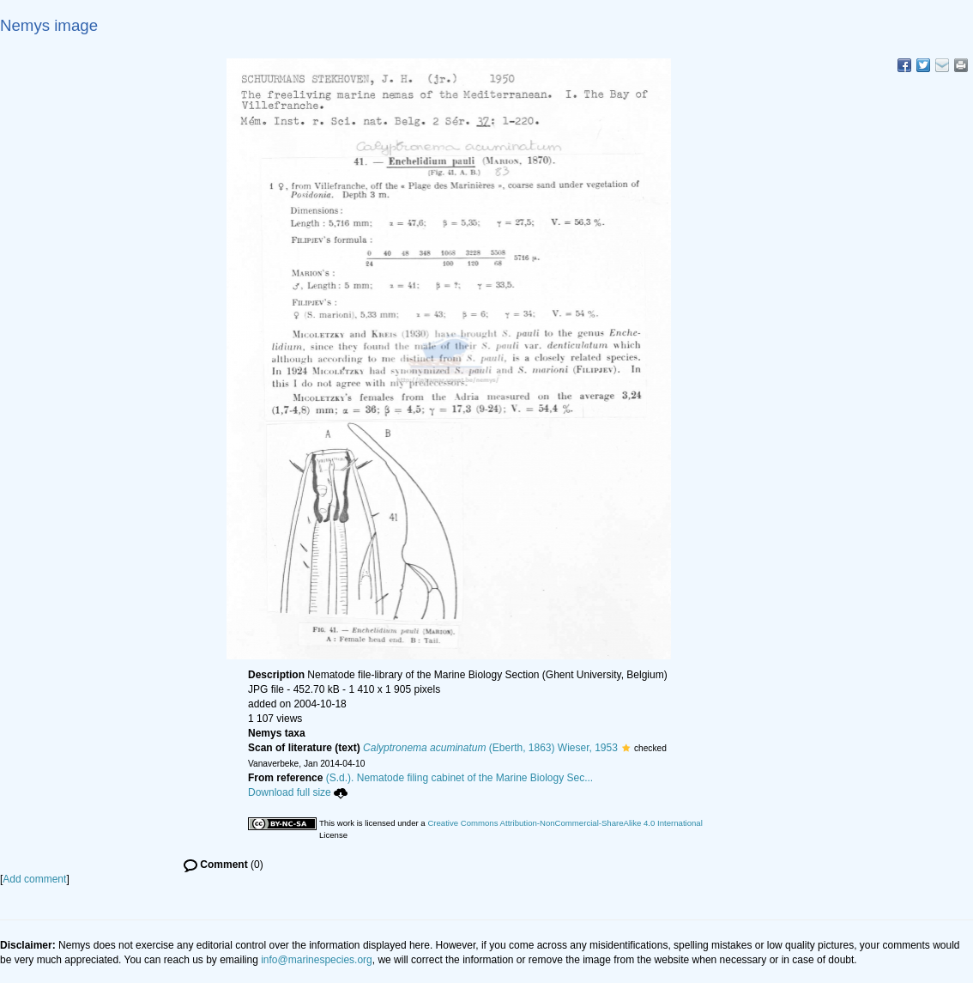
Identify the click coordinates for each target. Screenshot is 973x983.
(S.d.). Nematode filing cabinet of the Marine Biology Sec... (460, 778)
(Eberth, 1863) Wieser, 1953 (490, 748)
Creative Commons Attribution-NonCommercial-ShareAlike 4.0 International (564, 823)
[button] (626, 747)
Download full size (298, 792)
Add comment (34, 879)
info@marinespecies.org (316, 960)
